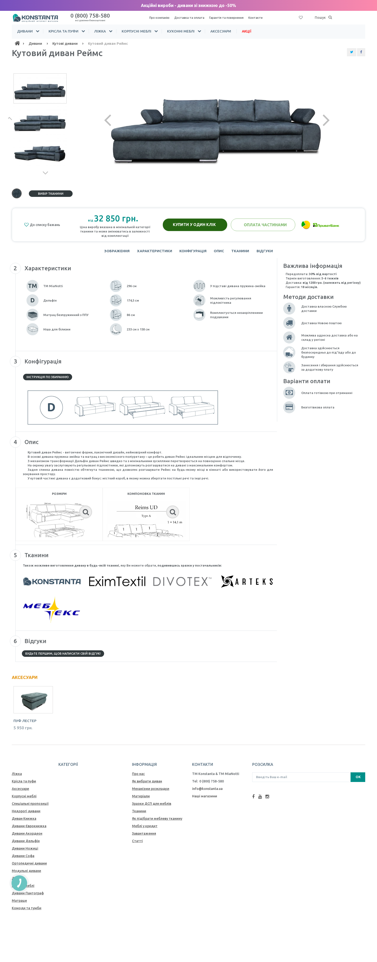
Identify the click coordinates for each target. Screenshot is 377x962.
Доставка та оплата (192, 17)
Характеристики (151, 252)
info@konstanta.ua (207, 791)
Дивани (25, 31)
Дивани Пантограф (28, 895)
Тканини (243, 252)
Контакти (264, 17)
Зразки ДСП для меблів (151, 806)
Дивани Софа (23, 858)
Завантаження (144, 836)
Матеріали (141, 798)
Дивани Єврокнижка (29, 828)
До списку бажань (42, 225)
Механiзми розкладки (150, 791)
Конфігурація (192, 252)
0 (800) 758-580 (90, 17)
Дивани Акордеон (27, 836)
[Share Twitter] (351, 52)
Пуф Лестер (24, 723)
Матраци (19, 903)
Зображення (112, 252)
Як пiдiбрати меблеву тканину (157, 821)
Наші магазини (204, 798)
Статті (137, 843)
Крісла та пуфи (63, 31)
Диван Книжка (24, 821)
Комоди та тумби (26, 910)
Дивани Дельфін (26, 843)
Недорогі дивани (26, 813)
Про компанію (160, 17)
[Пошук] (330, 17)
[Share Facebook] (361, 52)
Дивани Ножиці (25, 850)
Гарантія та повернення (233, 17)
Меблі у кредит (144, 828)
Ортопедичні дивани (29, 865)
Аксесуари (220, 31)
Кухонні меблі (181, 31)
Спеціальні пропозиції (30, 806)
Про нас (138, 776)
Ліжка (100, 31)
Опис (220, 252)
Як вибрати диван (147, 783)
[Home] (17, 43)
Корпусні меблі (136, 31)
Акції (246, 31)
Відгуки (269, 252)
